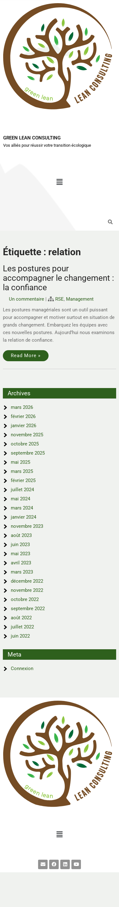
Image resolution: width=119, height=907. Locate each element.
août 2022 (21, 618)
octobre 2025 (25, 444)
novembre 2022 (27, 590)
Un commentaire (26, 299)
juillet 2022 (22, 627)
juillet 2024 (22, 489)
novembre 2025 (27, 435)
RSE (59, 299)
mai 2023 (20, 554)
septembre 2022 (28, 608)
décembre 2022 (27, 581)
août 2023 (21, 535)
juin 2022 (20, 636)
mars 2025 (22, 471)
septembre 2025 (28, 453)
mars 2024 (22, 508)
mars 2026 (22, 407)
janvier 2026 (23, 425)
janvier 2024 (23, 517)
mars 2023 (22, 572)
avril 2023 (21, 563)
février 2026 (23, 416)
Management (80, 299)
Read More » (26, 355)
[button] (59, 182)
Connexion (22, 668)
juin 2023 (20, 544)
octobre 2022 (25, 599)
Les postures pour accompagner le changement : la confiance (58, 278)
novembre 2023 (27, 526)
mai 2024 (20, 499)
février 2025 (23, 480)
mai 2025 (20, 462)
